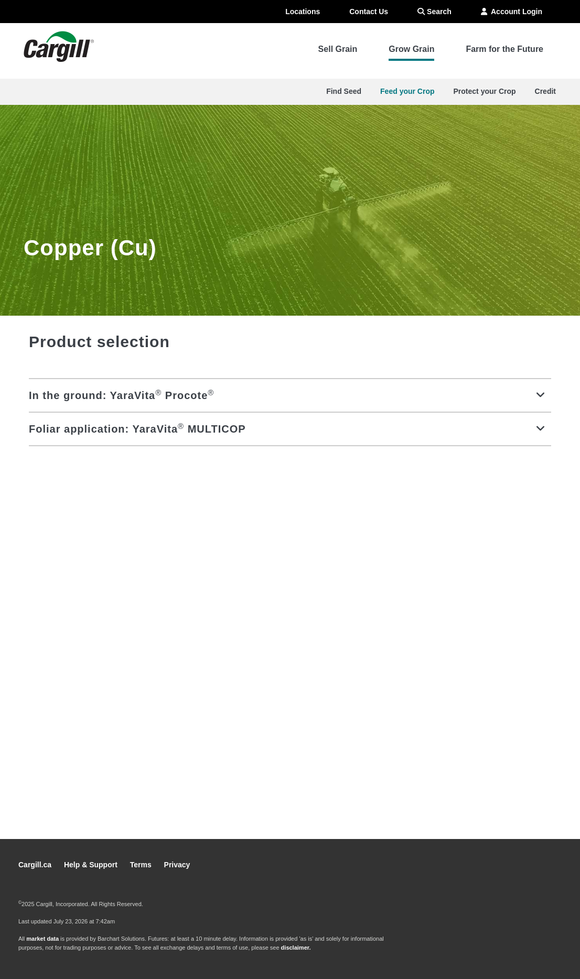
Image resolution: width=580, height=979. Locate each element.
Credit (545, 91)
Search (434, 11)
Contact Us (368, 11)
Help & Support (92, 864)
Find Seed (343, 91)
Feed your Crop (407, 91)
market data (42, 938)
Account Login (511, 11)
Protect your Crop (485, 91)
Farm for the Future (504, 49)
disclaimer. (296, 947)
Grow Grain (411, 49)
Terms (142, 864)
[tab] (290, 395)
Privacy (177, 864)
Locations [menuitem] (302, 11)
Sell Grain (338, 49)
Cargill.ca (35, 864)
